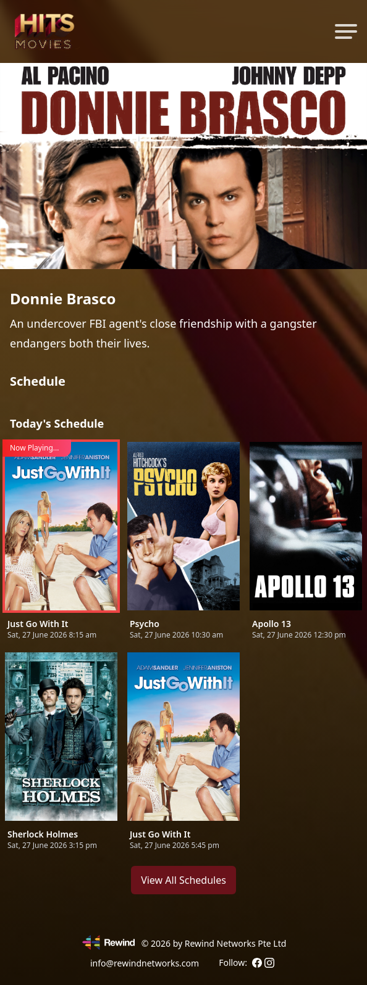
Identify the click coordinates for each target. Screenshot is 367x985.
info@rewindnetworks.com (144, 963)
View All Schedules (183, 880)
